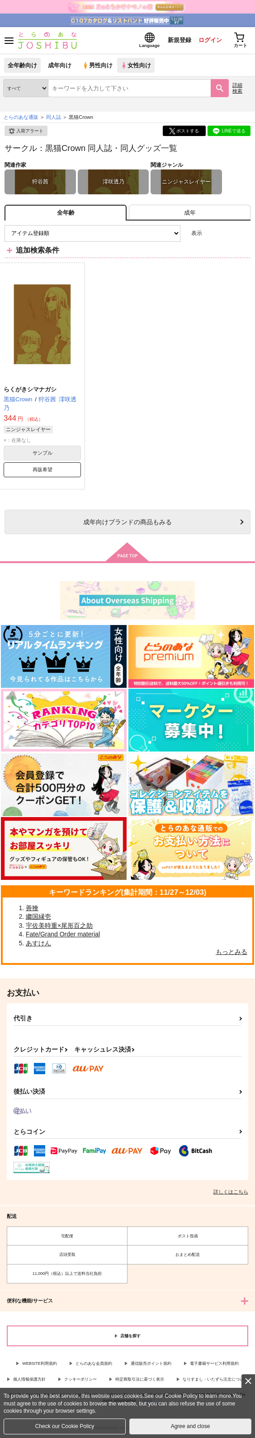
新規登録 (179, 40)
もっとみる (231, 951)
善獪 (32, 908)
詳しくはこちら (230, 1191)
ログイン (210, 40)
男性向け (97, 65)
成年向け (59, 65)
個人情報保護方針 (29, 1379)
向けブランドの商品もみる (127, 522)
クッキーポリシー (80, 1379)
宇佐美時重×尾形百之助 (59, 925)
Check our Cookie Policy (64, 1426)
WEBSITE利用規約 (39, 1363)
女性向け (136, 65)
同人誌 (53, 117)
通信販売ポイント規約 (151, 1363)
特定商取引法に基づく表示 (139, 1379)
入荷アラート (25, 131)
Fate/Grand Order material (63, 934)
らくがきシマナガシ (30, 389)
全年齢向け (22, 65)
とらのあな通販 (21, 117)
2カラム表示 (228, 233)
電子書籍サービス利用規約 (214, 1363)
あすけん (38, 943)
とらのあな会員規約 (94, 1363)
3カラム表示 (212, 233)
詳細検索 (237, 88)
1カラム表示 (243, 233)
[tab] (189, 213)
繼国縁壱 (38, 916)
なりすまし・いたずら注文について (215, 1379)
